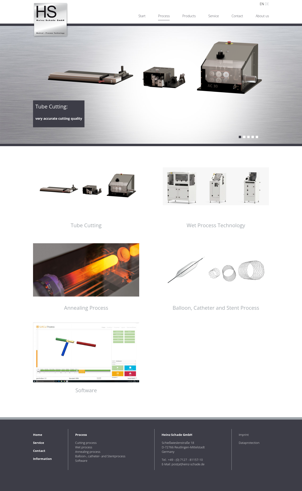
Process (81, 435)
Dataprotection (249, 443)
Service (213, 16)
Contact (237, 16)
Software (257, 137)
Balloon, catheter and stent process (253, 137)
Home (37, 435)
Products (189, 16)
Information (42, 459)
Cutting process (240, 137)
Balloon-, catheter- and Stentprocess (100, 456)
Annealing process (248, 137)
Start (142, 16)
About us (262, 16)
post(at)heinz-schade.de (188, 464)
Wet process (244, 137)
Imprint (244, 435)
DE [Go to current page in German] (267, 4)
